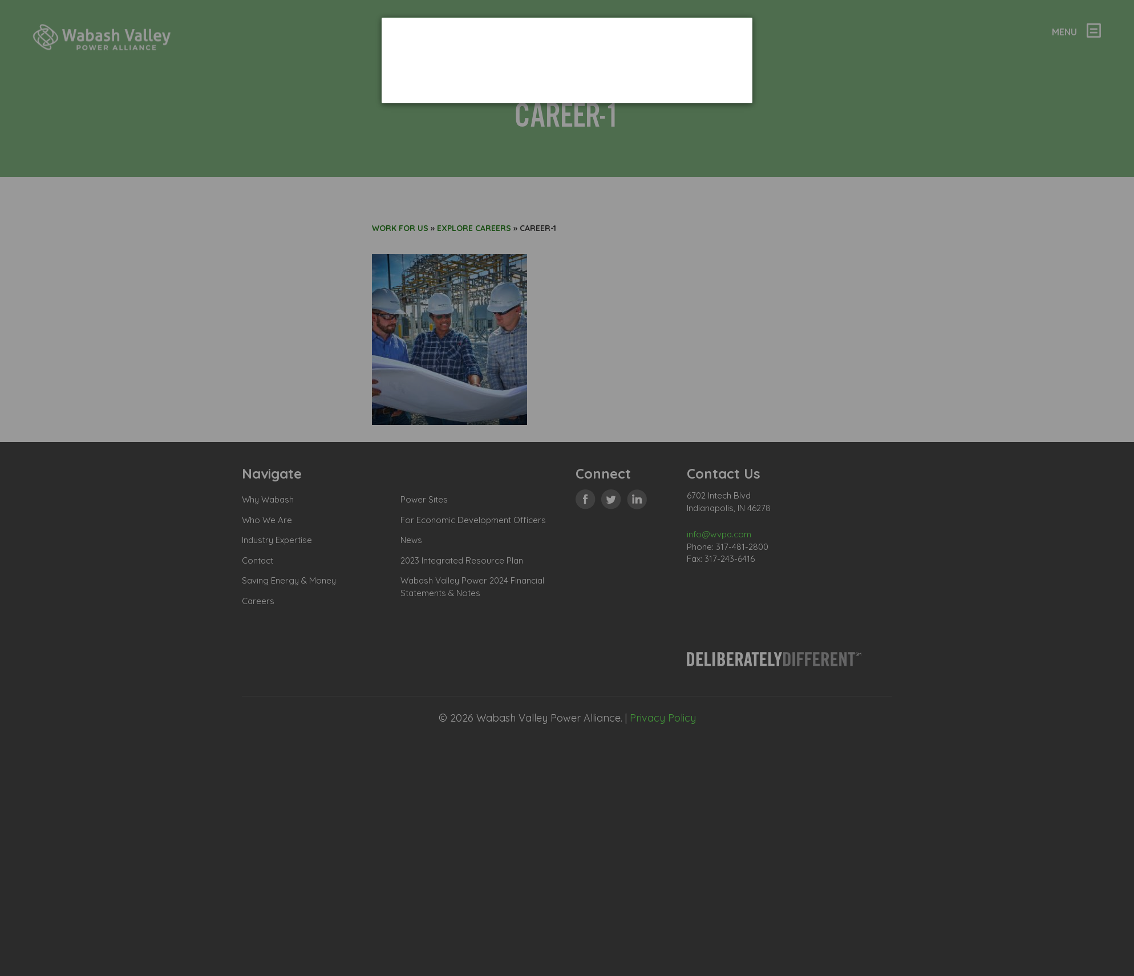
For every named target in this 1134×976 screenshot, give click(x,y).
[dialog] (567, 60)
